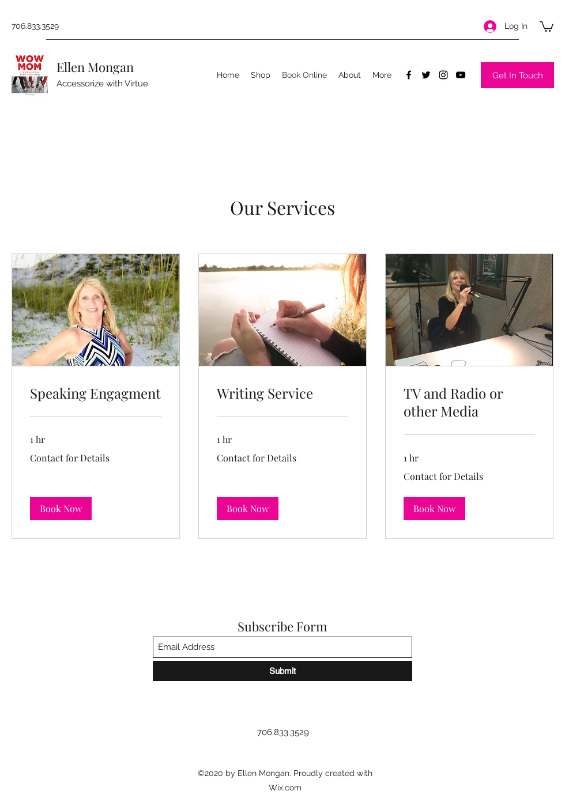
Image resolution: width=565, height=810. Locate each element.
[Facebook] (409, 75)
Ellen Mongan (95, 66)
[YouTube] (460, 75)
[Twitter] (426, 75)
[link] (95, 393)
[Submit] (282, 671)
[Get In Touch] (517, 75)
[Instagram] (443, 75)
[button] (546, 26)
